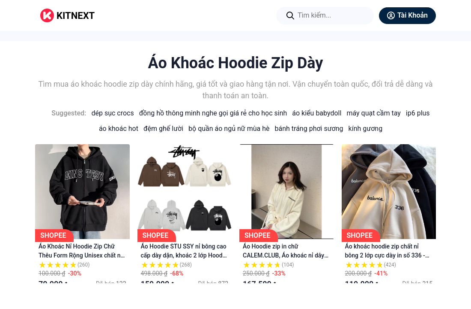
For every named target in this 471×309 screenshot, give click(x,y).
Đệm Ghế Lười (163, 128)
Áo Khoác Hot (118, 128)
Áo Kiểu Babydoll (316, 113)
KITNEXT (76, 15)
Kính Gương (366, 128)
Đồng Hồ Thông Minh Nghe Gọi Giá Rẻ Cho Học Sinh (213, 113)
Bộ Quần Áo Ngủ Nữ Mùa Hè (228, 128)
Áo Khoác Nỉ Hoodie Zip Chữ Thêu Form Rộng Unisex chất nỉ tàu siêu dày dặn (80, 255)
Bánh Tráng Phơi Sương (309, 128)
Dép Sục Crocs (112, 113)
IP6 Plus (418, 113)
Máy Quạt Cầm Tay (373, 113)
